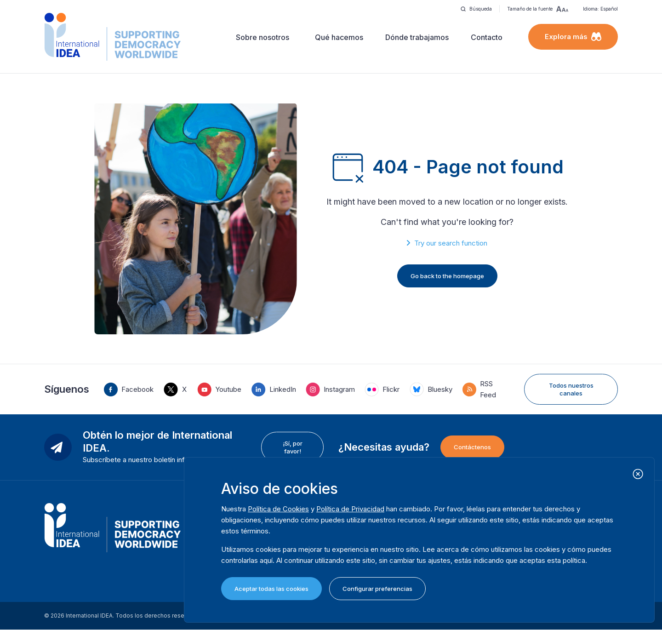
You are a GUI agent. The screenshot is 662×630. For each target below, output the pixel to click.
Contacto (486, 37)
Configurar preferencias (377, 588)
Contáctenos (472, 447)
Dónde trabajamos (417, 37)
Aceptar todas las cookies (271, 588)
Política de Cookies (278, 508)
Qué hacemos (339, 37)
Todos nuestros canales (571, 389)
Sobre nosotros (262, 37)
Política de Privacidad (350, 508)
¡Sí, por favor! (292, 447)
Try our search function (450, 243)
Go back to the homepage (447, 276)
